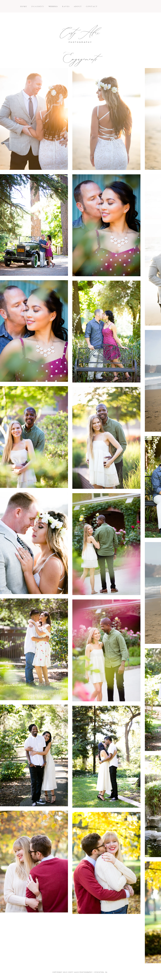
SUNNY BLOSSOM (73, 976)
